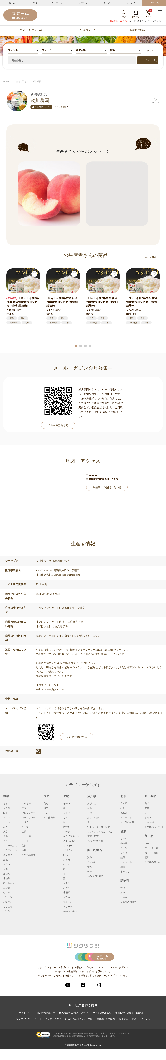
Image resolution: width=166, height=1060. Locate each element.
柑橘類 (66, 892)
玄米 (147, 808)
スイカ (66, 860)
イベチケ (83, 3)
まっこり (125, 871)
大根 (5, 836)
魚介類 (91, 796)
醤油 (122, 888)
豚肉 (46, 808)
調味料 (124, 880)
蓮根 (5, 860)
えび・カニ (93, 803)
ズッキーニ (27, 803)
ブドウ (66, 813)
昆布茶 (123, 813)
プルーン (67, 902)
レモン (66, 883)
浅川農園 (37, 82)
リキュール (126, 862)
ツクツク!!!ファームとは (33, 30)
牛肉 (46, 813)
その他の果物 (70, 911)
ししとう (7, 907)
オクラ (6, 864)
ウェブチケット (59, 3)
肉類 (46, 796)
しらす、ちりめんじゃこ (99, 832)
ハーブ (25, 827)
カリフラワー (28, 818)
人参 (5, 832)
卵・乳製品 (94, 850)
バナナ (66, 832)
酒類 (123, 831)
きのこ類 (26, 836)
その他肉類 (49, 818)
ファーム (154, 3)
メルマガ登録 (62, 107)
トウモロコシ (10, 850)
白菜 (5, 813)
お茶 (123, 796)
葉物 (24, 846)
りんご (66, 818)
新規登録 (114, 21)
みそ (122, 893)
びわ (65, 855)
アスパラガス (10, 846)
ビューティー (130, 3)
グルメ (106, 3)
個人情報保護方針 (46, 1024)
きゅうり (7, 822)
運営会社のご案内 (106, 1030)
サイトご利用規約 (102, 1024)
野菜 (6, 796)
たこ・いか (93, 818)
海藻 (89, 808)
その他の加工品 (152, 862)
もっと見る (150, 257)
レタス (6, 808)
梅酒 (122, 867)
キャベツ (7, 803)
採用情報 (123, 1030)
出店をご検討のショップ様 (79, 1030)
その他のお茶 (127, 822)
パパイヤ (67, 850)
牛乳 (89, 867)
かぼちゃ (7, 874)
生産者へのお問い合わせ (107, 487)
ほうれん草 (9, 883)
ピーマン (7, 897)
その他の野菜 (28, 855)
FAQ (134, 1030)
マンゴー (67, 846)
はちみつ (125, 897)
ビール (123, 839)
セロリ (6, 892)
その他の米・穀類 (154, 827)
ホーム (11, 3)
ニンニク (7, 855)
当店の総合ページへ (41, 107)
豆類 (24, 850)
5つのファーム (87, 30)
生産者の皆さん (138, 30)
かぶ (5, 869)
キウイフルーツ (71, 836)
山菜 (24, 832)
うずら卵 (91, 862)
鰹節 (147, 857)
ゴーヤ (6, 911)
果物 (66, 796)
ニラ (24, 808)
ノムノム (145, 1030)
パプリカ (7, 902)
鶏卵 (89, 857)
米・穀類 (150, 796)
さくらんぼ (69, 841)
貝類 (89, 813)
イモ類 (25, 841)
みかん (66, 888)
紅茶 (122, 808)
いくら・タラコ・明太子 (99, 827)
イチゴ (66, 803)
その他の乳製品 (95, 876)
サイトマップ (26, 1024)
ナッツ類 (149, 822)
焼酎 (122, 857)
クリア (150, 50)
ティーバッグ (127, 818)
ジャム (148, 843)
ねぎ (5, 827)
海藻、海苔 (93, 836)
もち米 (148, 818)
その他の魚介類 (95, 841)
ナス (5, 841)
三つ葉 (6, 888)
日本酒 (123, 853)
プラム (66, 897)
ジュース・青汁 (152, 848)
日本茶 (123, 803)
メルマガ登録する (58, 425)
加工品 (149, 836)
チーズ (90, 871)
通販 (35, 3)
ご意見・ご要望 (53, 1030)
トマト (6, 818)
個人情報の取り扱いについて (74, 1024)
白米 (147, 803)
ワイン (123, 848)
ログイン (124, 21)
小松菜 (6, 878)
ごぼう (25, 822)
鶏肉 (46, 803)
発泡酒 (123, 843)
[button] (76, 346)
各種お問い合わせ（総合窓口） (131, 1024)
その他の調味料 (128, 902)
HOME (6, 82)
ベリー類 (67, 907)
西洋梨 (66, 827)
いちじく (67, 864)
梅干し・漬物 (151, 853)
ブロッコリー (28, 813)
